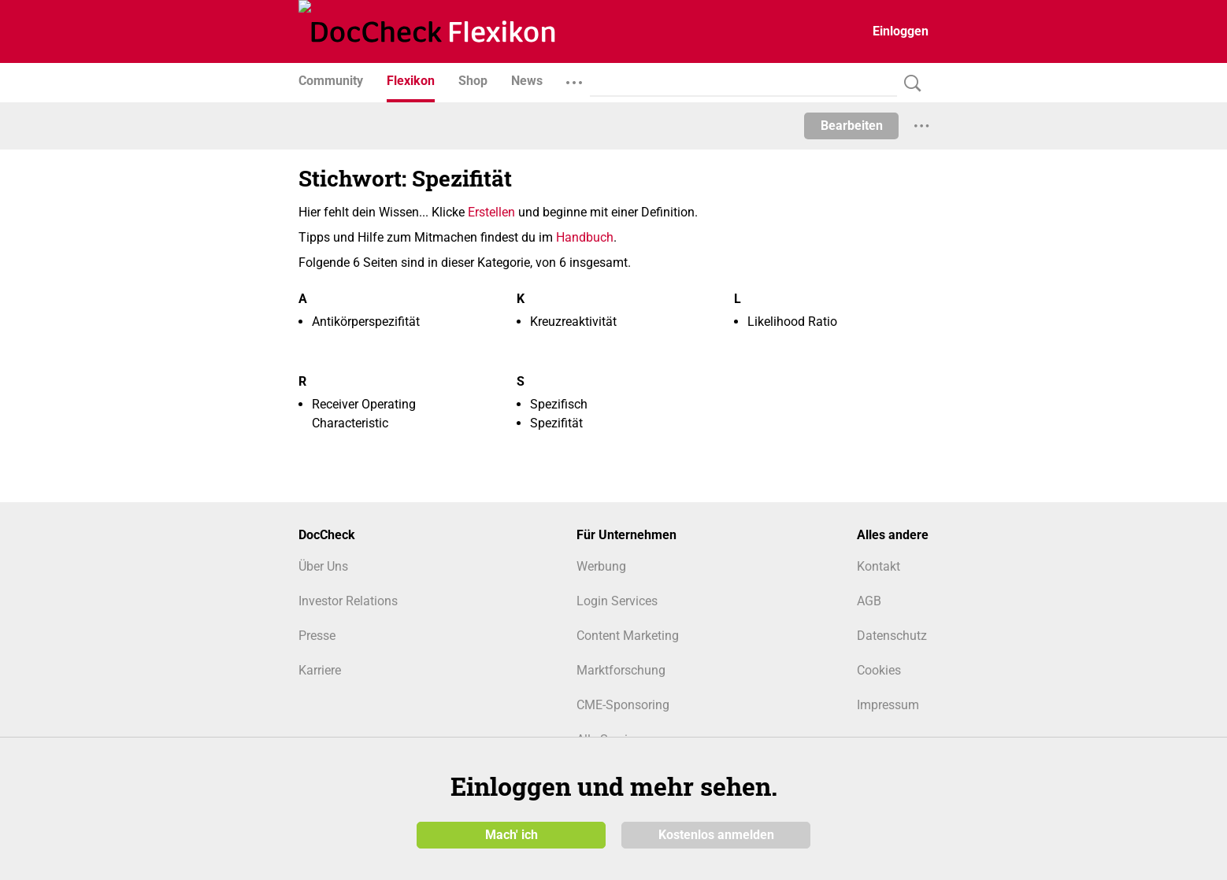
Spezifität (556, 423)
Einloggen (901, 31)
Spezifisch (559, 404)
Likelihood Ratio (792, 321)
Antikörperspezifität (366, 321)
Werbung (601, 566)
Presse (316, 635)
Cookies (879, 670)
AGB (869, 600)
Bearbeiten (852, 125)
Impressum (888, 704)
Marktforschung (620, 670)
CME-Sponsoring (622, 704)
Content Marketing (627, 635)
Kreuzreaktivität (573, 321)
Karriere (319, 670)
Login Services (617, 600)
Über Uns (323, 566)
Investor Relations (348, 600)
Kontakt (878, 566)
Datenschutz (892, 635)
